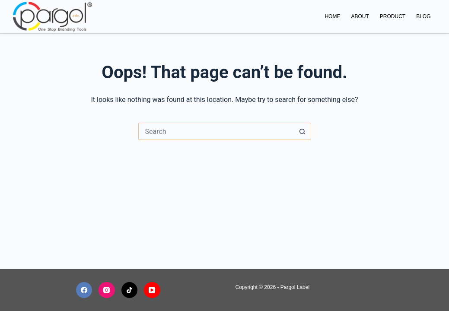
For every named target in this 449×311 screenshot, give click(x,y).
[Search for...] (216, 131)
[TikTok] (129, 290)
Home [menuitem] (332, 16)
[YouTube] (152, 290)
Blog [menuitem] (423, 16)
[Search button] (302, 131)
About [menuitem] (360, 16)
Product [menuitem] (392, 16)
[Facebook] (84, 290)
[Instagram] (107, 290)
